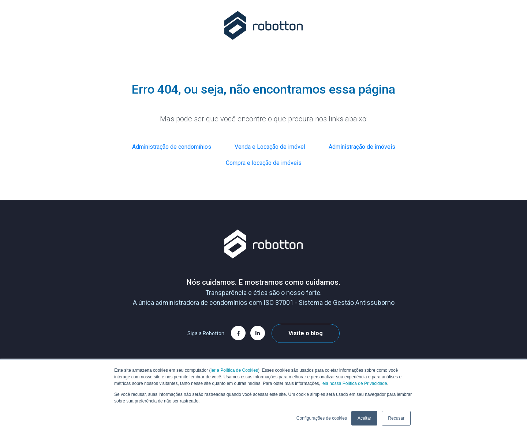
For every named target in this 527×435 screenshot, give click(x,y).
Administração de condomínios (171, 146)
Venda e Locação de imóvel (270, 146)
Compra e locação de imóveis (264, 162)
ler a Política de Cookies (234, 370)
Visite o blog (305, 333)
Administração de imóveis (362, 146)
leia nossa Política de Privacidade (354, 383)
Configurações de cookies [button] (321, 418)
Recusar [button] (396, 418)
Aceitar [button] (364, 418)
